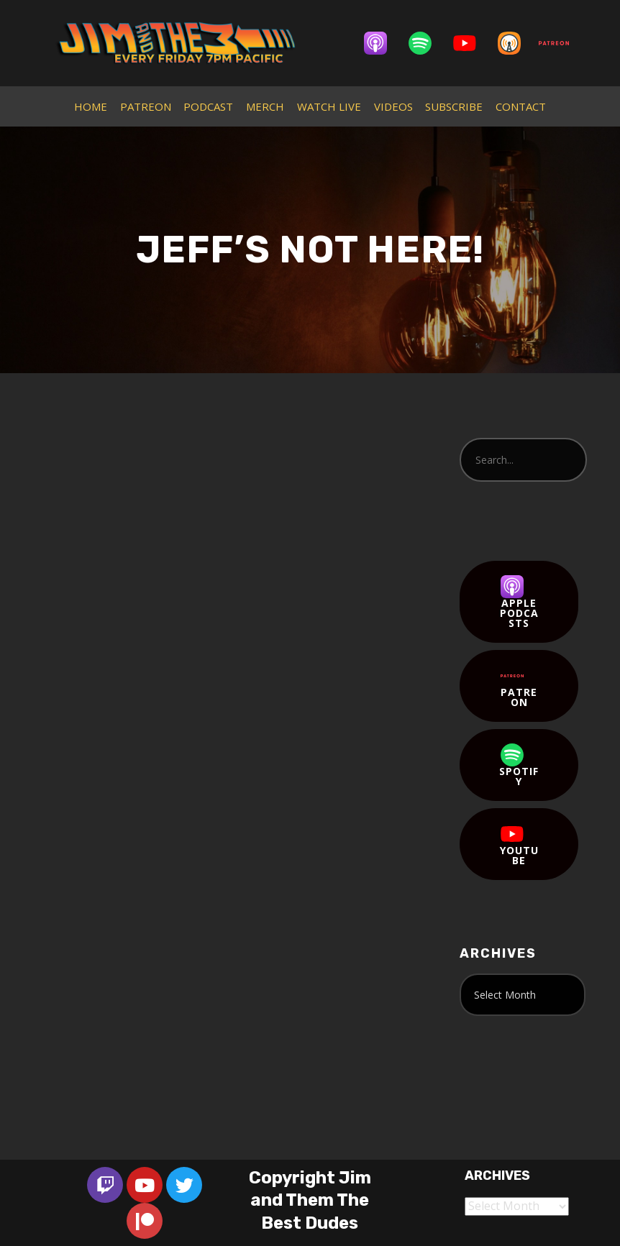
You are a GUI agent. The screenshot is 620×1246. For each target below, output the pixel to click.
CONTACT (521, 106)
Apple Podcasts (519, 602)
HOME (90, 106)
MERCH (265, 106)
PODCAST (208, 106)
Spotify (519, 765)
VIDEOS (393, 106)
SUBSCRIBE (454, 106)
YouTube (519, 845)
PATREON (145, 106)
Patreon (519, 686)
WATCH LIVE (329, 106)
